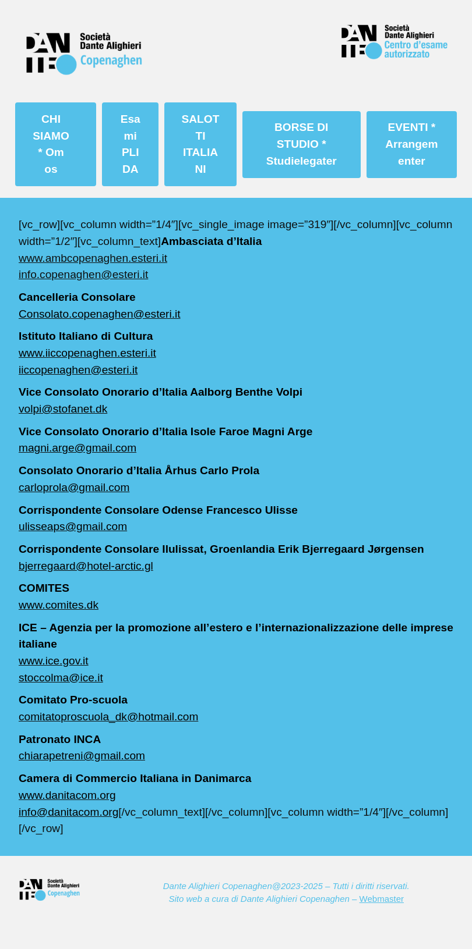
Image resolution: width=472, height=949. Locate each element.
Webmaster (382, 899)
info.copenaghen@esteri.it (83, 274)
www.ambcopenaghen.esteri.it (93, 258)
